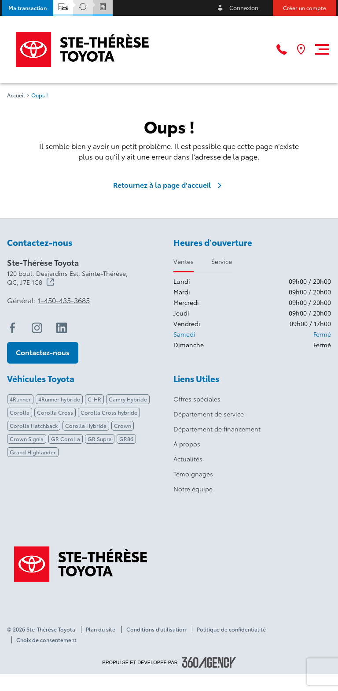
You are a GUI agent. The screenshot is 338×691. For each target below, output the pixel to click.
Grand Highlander (33, 452)
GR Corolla (65, 438)
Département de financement (217, 428)
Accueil (16, 95)
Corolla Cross (55, 412)
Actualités (187, 458)
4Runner (20, 399)
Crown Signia (27, 438)
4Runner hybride (59, 399)
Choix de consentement (46, 639)
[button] (27, 8)
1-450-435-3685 (64, 300)
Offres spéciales (196, 398)
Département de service (208, 413)
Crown (122, 425)
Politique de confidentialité (231, 629)
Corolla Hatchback (34, 425)
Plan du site (100, 629)
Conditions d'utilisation (156, 629)
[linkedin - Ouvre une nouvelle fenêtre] (61, 328)
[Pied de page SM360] (209, 662)
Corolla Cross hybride (109, 412)
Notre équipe (193, 488)
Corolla (19, 412)
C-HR (94, 399)
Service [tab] (221, 261)
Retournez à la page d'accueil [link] (169, 184)
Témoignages (193, 473)
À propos (186, 443)
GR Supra (100, 438)
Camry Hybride (128, 399)
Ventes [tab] (183, 261)
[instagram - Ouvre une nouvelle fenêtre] (37, 328)
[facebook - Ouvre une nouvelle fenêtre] (12, 328)
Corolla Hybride (86, 425)
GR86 (126, 438)
